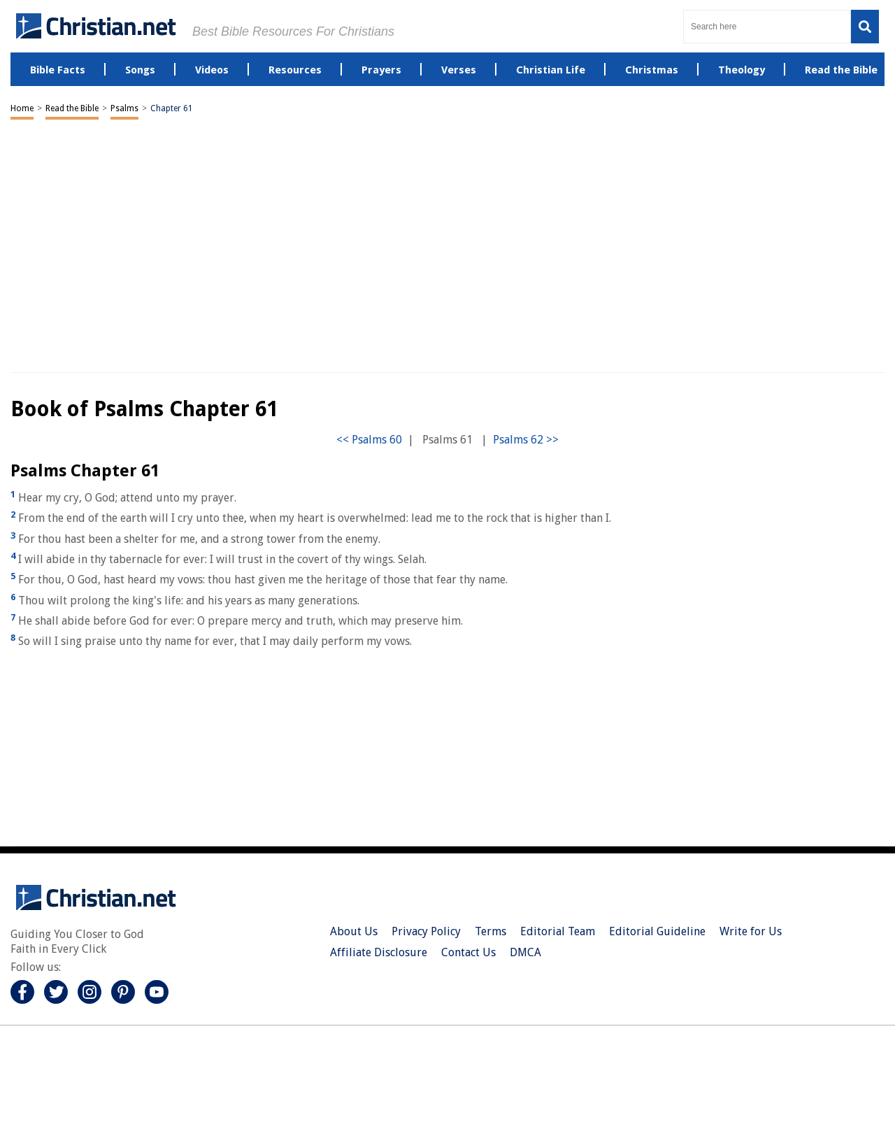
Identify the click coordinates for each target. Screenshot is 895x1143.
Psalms (124, 108)
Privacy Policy (426, 931)
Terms (490, 931)
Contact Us (468, 952)
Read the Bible (72, 108)
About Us (354, 931)
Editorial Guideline (657, 931)
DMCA (525, 952)
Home (22, 108)
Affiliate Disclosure (378, 952)
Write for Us (750, 931)
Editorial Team (557, 931)
